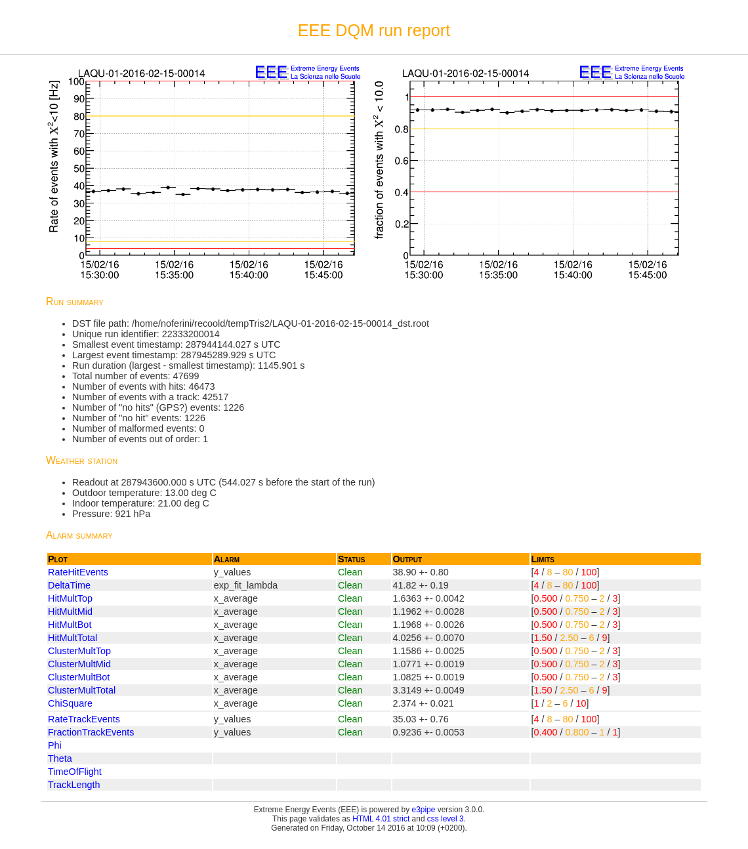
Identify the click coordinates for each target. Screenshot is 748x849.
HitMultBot (69, 624)
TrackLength (74, 784)
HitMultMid (70, 611)
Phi (55, 745)
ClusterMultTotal (81, 690)
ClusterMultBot (79, 677)
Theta (60, 758)
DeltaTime (69, 585)
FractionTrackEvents (91, 732)
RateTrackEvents (84, 719)
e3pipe (424, 809)
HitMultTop (70, 598)
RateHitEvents (78, 572)
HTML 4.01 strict (380, 818)
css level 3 (445, 818)
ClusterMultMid (79, 664)
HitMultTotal (72, 637)
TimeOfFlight (75, 771)
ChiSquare (70, 703)
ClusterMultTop (79, 651)
